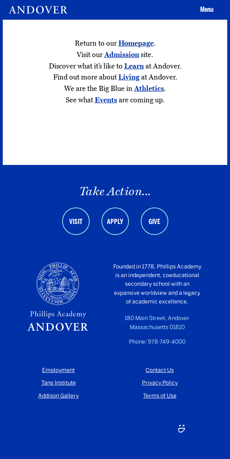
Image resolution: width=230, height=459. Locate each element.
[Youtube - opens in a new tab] (48, 429)
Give (154, 221)
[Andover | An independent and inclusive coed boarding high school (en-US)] (38, 10)
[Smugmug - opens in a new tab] (181, 429)
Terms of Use (160, 395)
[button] (205, 10)
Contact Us (159, 370)
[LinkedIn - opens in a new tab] (115, 429)
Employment (58, 370)
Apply (115, 221)
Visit (76, 221)
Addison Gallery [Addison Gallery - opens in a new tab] (58, 395)
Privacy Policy (160, 382)
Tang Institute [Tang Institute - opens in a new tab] (58, 382)
